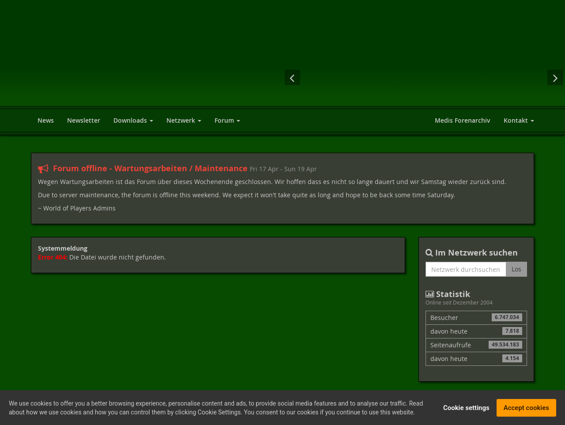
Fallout (531, 77)
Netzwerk (183, 120)
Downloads (133, 120)
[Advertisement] (384, 29)
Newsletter (83, 120)
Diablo (423, 77)
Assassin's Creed (317, 77)
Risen (353, 77)
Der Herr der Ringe (459, 77)
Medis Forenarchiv (462, 120)
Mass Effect (388, 77)
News (46, 120)
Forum (227, 120)
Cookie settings (466, 410)
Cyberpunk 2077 (494, 77)
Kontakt (519, 120)
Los (516, 269)
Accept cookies (526, 410)
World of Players (111, 62)
